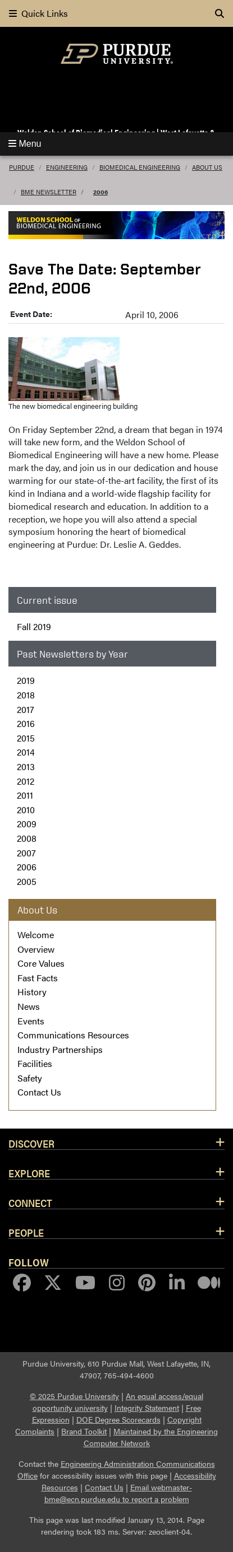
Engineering (67, 167)
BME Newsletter (48, 192)
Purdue (21, 167)
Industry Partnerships (60, 1049)
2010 (26, 809)
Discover (31, 1143)
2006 (100, 192)
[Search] (219, 13)
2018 (26, 694)
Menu (24, 143)
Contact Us (39, 1091)
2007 (26, 852)
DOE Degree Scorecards (118, 1419)
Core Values (41, 963)
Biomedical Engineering (139, 167)
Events (30, 1020)
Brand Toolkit (84, 1431)
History (32, 991)
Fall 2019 (34, 626)
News (28, 1006)
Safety (29, 1077)
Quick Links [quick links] (38, 13)
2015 (26, 737)
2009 (26, 823)
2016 (26, 723)
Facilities (34, 1063)
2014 (26, 751)
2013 (26, 766)
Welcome (35, 934)
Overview (35, 949)
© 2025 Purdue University (74, 1395)
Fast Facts (37, 977)
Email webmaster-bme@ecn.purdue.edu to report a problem (118, 1492)
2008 (26, 838)
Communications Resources (73, 1034)
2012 (25, 781)
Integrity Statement (147, 1407)
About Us (207, 167)
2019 (26, 680)
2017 (25, 709)
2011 (25, 795)
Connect (30, 1202)
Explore (29, 1173)
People (26, 1232)
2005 (26, 881)
